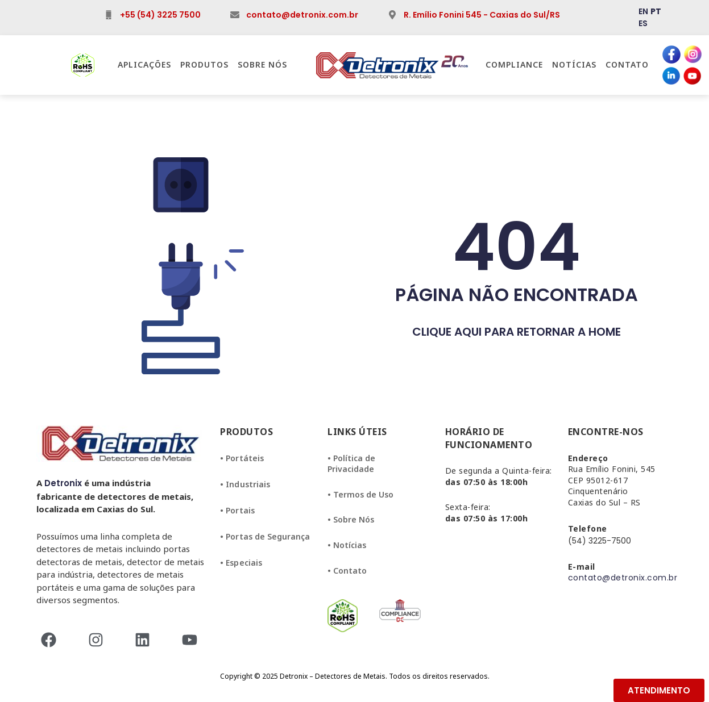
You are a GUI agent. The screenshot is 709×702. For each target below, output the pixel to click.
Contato (627, 64)
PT (655, 11)
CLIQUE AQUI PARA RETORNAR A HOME (516, 332)
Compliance (514, 64)
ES (643, 23)
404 (517, 246)
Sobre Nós (262, 64)
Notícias (574, 64)
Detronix (63, 483)
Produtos (204, 64)
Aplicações (144, 64)
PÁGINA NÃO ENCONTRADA (516, 294)
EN (643, 11)
